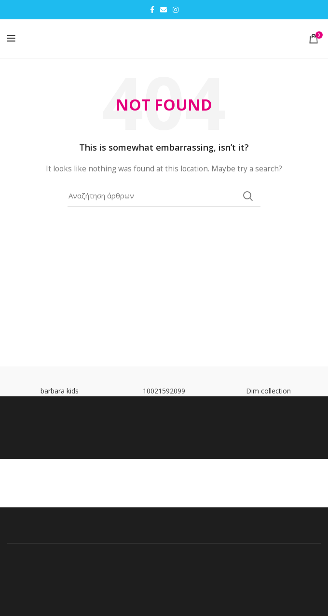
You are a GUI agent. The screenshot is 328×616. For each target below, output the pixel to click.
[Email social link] (163, 9)
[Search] (164, 196)
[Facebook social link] (152, 9)
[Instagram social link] (175, 9)
